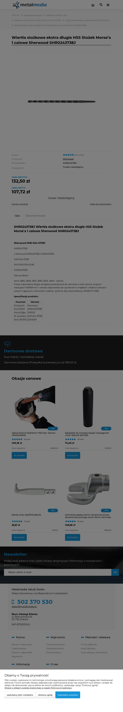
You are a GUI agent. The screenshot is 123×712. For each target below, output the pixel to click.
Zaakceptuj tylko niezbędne (20, 695)
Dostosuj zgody (45, 695)
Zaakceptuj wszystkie (68, 695)
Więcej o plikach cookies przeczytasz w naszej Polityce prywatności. (38, 688)
